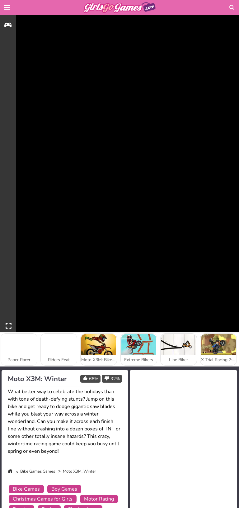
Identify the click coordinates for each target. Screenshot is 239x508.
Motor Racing (99, 499)
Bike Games (26, 489)
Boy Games (64, 489)
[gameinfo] (7, 26)
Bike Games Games (37, 471)
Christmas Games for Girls (43, 499)
